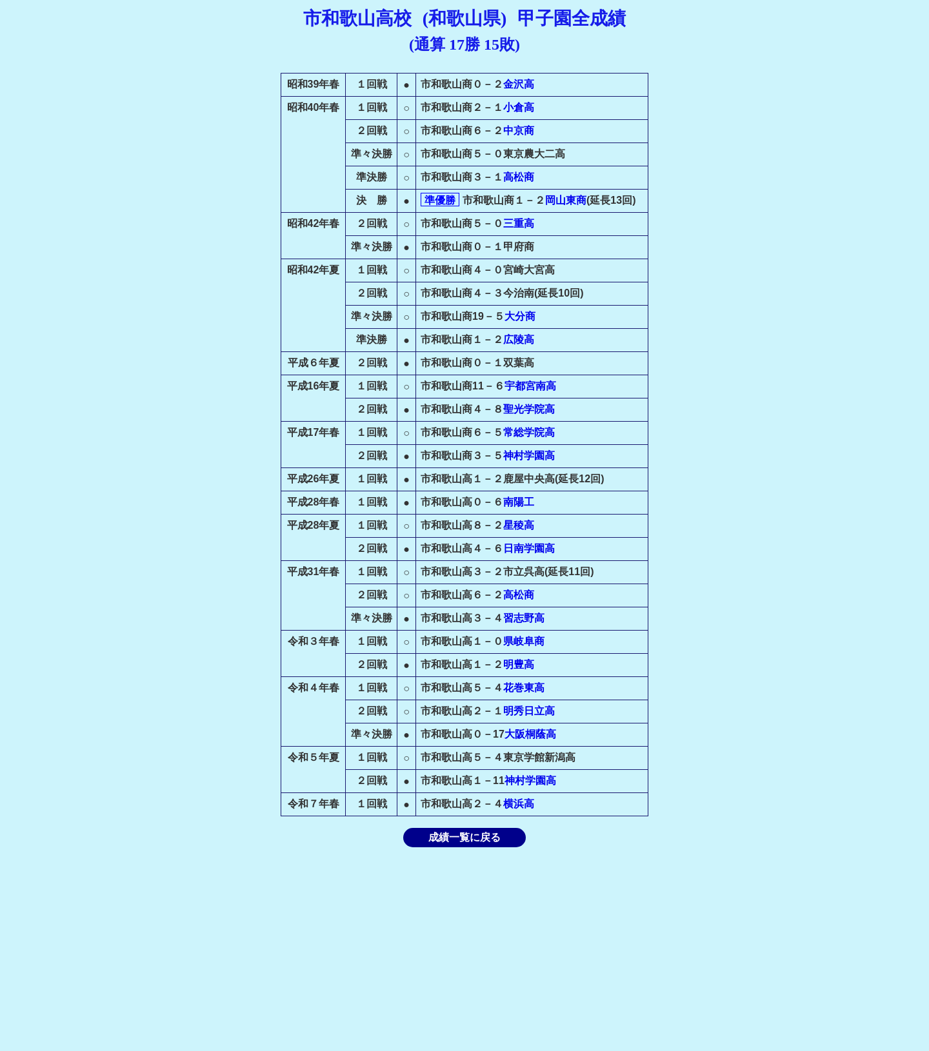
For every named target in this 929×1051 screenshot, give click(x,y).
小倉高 (518, 107)
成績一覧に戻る (464, 837)
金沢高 (518, 84)
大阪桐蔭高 (530, 734)
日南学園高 (529, 548)
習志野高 (523, 618)
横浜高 (518, 803)
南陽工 (518, 501)
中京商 (518, 130)
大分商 (519, 316)
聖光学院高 (529, 409)
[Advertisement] (464, 949)
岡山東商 (565, 200)
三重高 (518, 223)
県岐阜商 (523, 641)
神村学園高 (529, 455)
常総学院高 (529, 432)
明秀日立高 (529, 710)
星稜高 (518, 525)
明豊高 (518, 664)
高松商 (518, 177)
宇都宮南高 (530, 385)
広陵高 (518, 339)
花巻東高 (523, 687)
